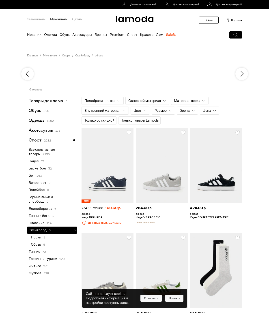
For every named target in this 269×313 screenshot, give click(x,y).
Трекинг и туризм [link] (43, 259)
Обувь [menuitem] (65, 34)
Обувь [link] (35, 110)
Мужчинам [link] (50, 55)
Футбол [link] (35, 273)
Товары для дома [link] (46, 100)
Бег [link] (31, 175)
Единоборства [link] (40, 208)
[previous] (27, 74)
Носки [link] (36, 237)
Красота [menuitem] (146, 34)
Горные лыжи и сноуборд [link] (41, 199)
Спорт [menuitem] (132, 34)
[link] (139, 4)
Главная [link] (32, 55)
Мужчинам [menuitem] (58, 19)
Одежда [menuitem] (50, 34)
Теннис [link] (34, 251)
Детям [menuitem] (77, 19)
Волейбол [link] (37, 190)
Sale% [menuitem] (171, 34)
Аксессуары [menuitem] (82, 34)
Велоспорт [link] (37, 182)
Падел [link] (34, 161)
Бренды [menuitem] (101, 34)
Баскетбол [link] (37, 168)
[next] (241, 74)
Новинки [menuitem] (34, 34)
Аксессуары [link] (41, 130)
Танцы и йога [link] (39, 216)
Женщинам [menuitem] (36, 19)
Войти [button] (209, 20)
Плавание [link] (36, 223)
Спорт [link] (66, 55)
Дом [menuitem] (159, 34)
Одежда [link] (37, 120)
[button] (235, 35)
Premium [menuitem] (117, 34)
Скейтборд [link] (82, 55)
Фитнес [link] (35, 266)
